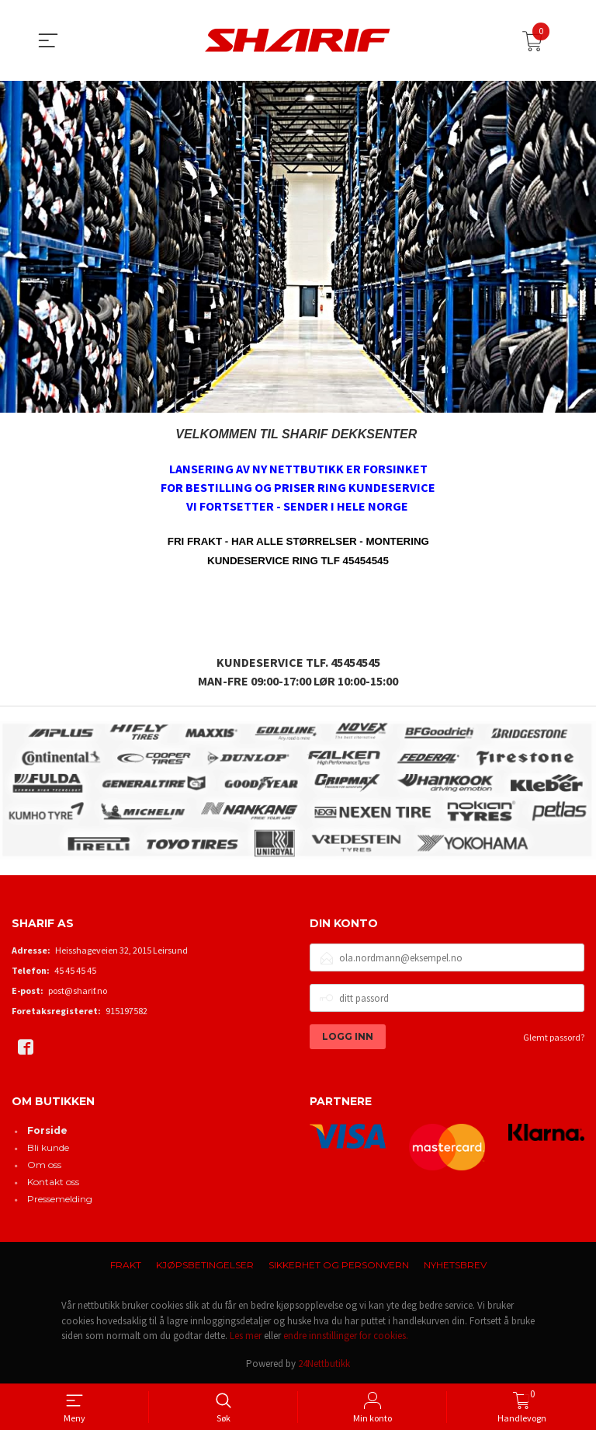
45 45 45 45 (75, 970)
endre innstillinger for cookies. (345, 1335)
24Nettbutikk (324, 1363)
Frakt (125, 1265)
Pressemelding (59, 1199)
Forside (47, 1130)
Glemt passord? (553, 1037)
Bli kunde (48, 1147)
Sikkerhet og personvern (339, 1265)
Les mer (246, 1335)
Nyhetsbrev (455, 1265)
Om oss (44, 1164)
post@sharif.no (77, 990)
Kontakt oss (53, 1182)
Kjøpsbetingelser (205, 1265)
